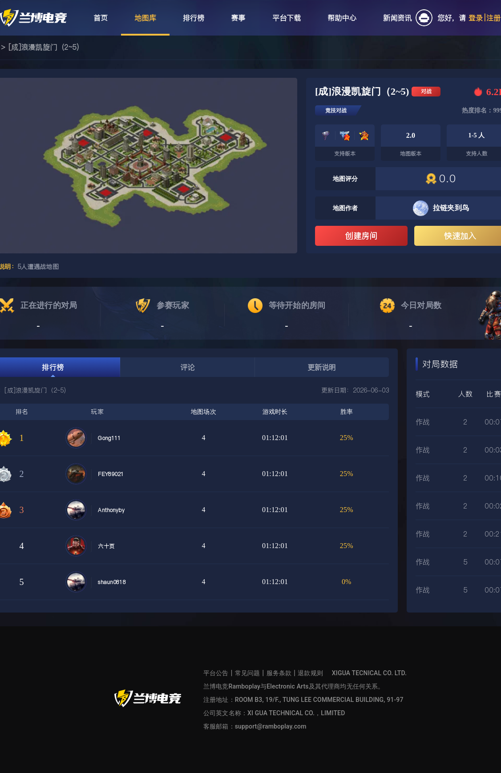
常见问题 (247, 673)
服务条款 (279, 673)
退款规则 (310, 673)
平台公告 (216, 673)
